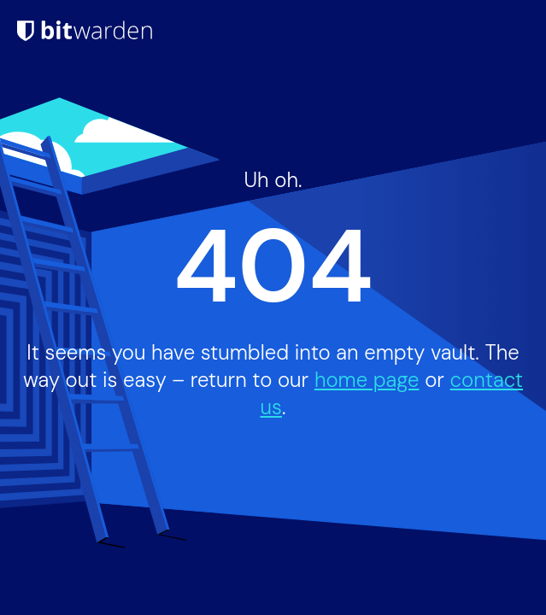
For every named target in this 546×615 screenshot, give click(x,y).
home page (367, 379)
